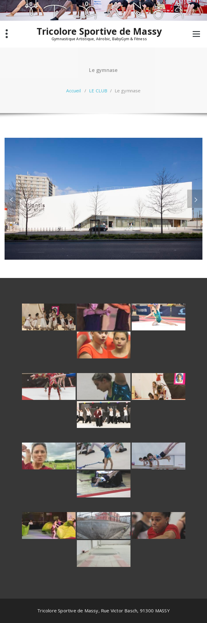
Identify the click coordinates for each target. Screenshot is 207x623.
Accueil (73, 90)
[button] (12, 199)
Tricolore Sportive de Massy (99, 31)
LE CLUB (98, 90)
